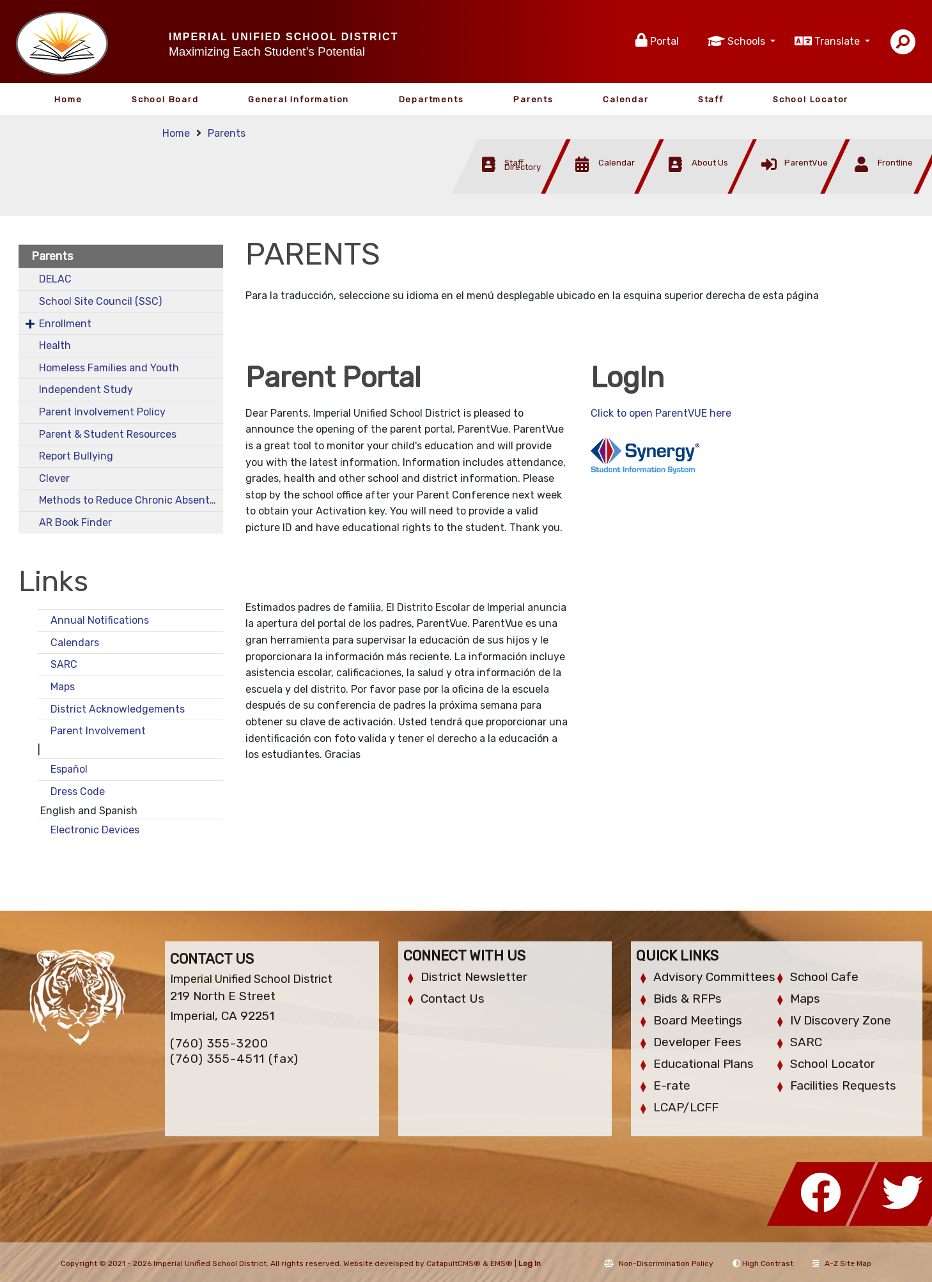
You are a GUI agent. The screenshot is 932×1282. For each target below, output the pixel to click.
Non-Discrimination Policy (658, 1263)
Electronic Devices (94, 830)
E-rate (671, 1085)
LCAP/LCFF (685, 1107)
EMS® (501, 1263)
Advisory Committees (714, 976)
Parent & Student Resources (107, 434)
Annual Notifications (99, 620)
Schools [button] (747, 41)
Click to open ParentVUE (650, 413)
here (720, 413)
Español (69, 769)
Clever (54, 478)
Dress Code (77, 791)
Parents (533, 99)
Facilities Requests (843, 1085)
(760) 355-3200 (219, 1043)
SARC (63, 664)
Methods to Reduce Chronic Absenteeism (131, 500)
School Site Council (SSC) (100, 301)
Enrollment (65, 324)
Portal (664, 41)
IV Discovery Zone (840, 1020)
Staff (711, 99)
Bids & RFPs (687, 998)
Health (55, 345)
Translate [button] (838, 41)
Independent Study (86, 389)
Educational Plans (703, 1063)
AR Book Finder (75, 522)
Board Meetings (697, 1020)
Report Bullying (76, 456)
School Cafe (824, 976)
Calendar (625, 99)
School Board (165, 99)
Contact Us (453, 998)
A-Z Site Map (841, 1263)
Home (68, 99)
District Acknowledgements (118, 709)
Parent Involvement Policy (102, 412)
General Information (298, 99)
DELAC (55, 279)
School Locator (810, 99)
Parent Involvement (98, 731)
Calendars (74, 643)
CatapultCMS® (453, 1263)
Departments (431, 99)
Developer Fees (697, 1042)
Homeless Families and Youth (109, 368)
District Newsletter (474, 976)
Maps (62, 687)
